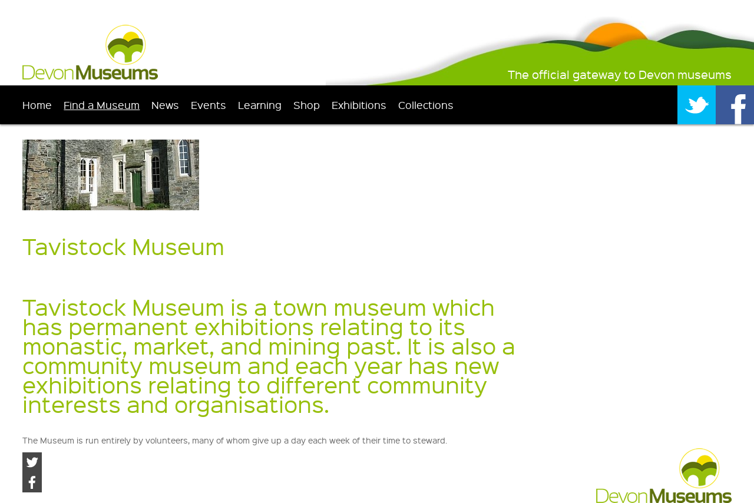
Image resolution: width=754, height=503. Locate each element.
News (165, 104)
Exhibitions (359, 104)
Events (208, 104)
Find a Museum (102, 104)
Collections (426, 104)
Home (37, 104)
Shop (306, 104)
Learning (260, 104)
